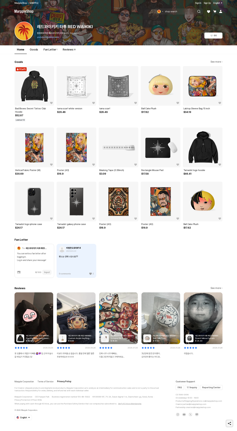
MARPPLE (34, 3)
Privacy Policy (64, 381)
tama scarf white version (69, 108)
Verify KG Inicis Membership (130, 404)
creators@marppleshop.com (198, 407)
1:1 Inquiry (192, 387)
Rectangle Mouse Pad (152, 170)
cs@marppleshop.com (212, 401)
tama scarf (104, 108)
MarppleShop (21, 3)
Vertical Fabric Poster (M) (28, 170)
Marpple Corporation (24, 381)
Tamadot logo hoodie (194, 170)
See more (74, 33)
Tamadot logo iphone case (28, 224)
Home (21, 51)
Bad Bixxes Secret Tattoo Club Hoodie (30, 110)
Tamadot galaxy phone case (71, 224)
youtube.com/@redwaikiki (48, 37)
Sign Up (207, 3)
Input (47, 272)
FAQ (180, 387)
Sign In (198, 3)
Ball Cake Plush (148, 108)
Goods (34, 49)
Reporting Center (211, 387)
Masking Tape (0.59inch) (111, 170)
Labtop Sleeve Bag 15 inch (196, 108)
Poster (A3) (63, 170)
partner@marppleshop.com (194, 404)
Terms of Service (45, 381)
